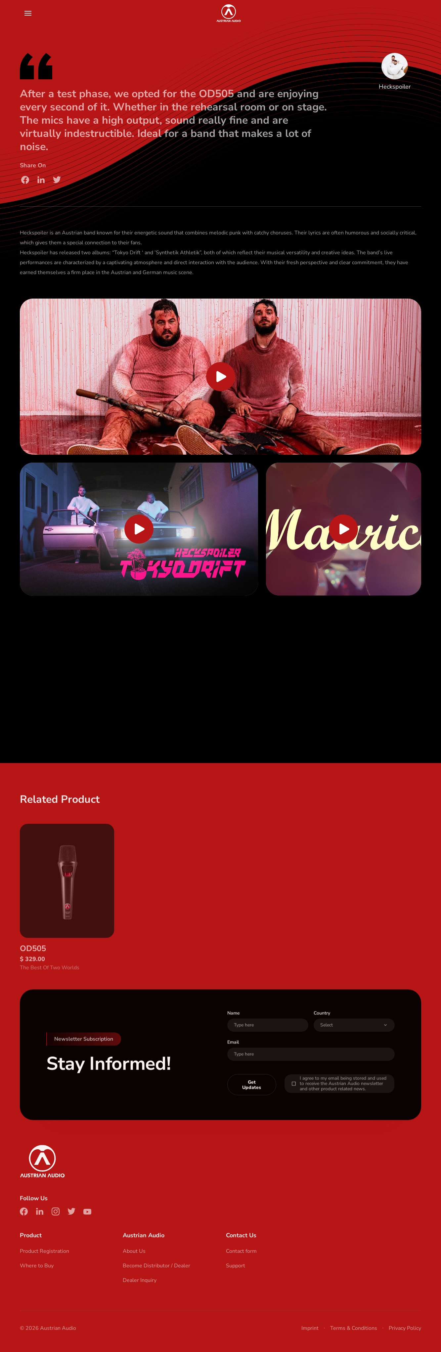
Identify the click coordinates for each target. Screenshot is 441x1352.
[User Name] (267, 1038)
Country (322, 1026)
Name (233, 1026)
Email (233, 1055)
